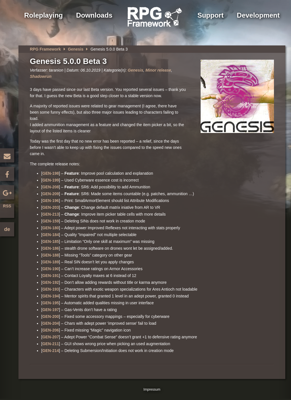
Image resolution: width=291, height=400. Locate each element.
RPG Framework (45, 49)
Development (258, 15)
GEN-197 (50, 309)
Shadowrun (40, 76)
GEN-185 (50, 241)
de (7, 229)
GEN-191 (50, 275)
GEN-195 (50, 303)
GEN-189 (50, 262)
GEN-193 (50, 289)
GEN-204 (50, 323)
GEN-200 (50, 316)
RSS (7, 206)
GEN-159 (50, 221)
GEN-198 (50, 173)
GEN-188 (50, 255)
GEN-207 (50, 337)
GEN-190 (50, 268)
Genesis (75, 49)
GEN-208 (50, 187)
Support (211, 15)
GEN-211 (50, 343)
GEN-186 (50, 248)
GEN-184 (50, 234)
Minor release (158, 70)
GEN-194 (50, 296)
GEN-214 (50, 350)
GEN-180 (50, 228)
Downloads (94, 15)
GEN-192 (50, 282)
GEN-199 (50, 180)
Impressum (152, 389)
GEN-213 (50, 214)
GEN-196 (50, 200)
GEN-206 (50, 330)
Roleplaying (43, 15)
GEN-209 (50, 193)
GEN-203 (50, 207)
